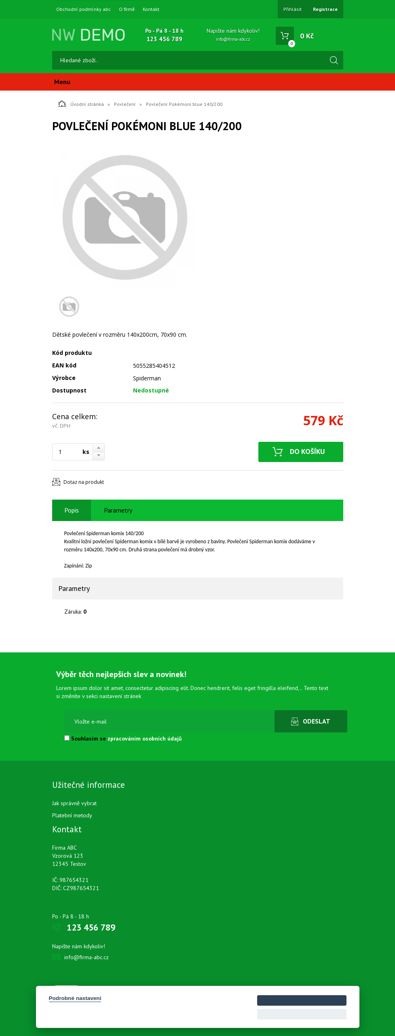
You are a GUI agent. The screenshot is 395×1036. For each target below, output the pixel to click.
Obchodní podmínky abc (83, 9)
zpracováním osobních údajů (145, 738)
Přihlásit (292, 9)
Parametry (118, 510)
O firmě (127, 9)
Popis (71, 510)
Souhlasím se (123, 738)
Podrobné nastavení (75, 998)
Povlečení (125, 104)
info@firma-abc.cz (233, 39)
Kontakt (151, 9)
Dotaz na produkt (83, 482)
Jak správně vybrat (74, 803)
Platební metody (72, 815)
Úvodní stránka (81, 103)
